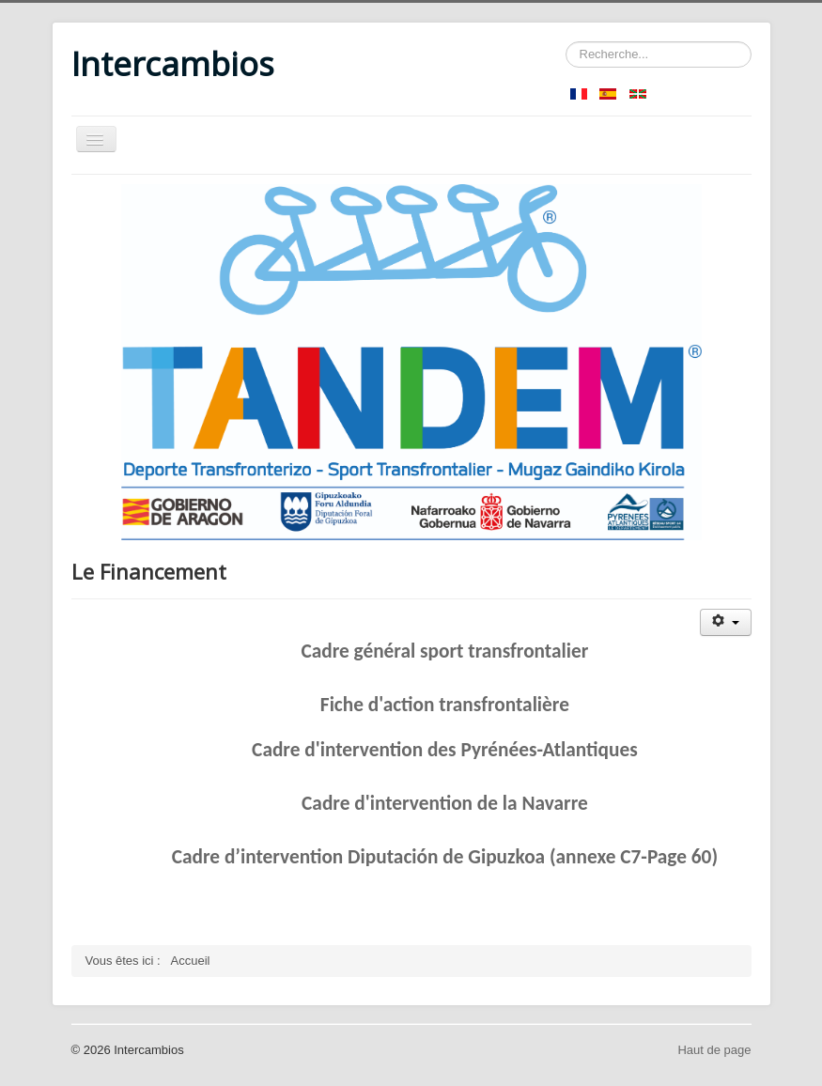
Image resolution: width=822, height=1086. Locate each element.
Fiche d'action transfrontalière (444, 704)
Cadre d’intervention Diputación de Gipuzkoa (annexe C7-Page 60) (445, 857)
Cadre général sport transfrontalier (444, 651)
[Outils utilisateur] (726, 622)
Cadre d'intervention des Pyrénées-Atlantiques (445, 749)
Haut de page (714, 1050)
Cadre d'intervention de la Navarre (445, 803)
